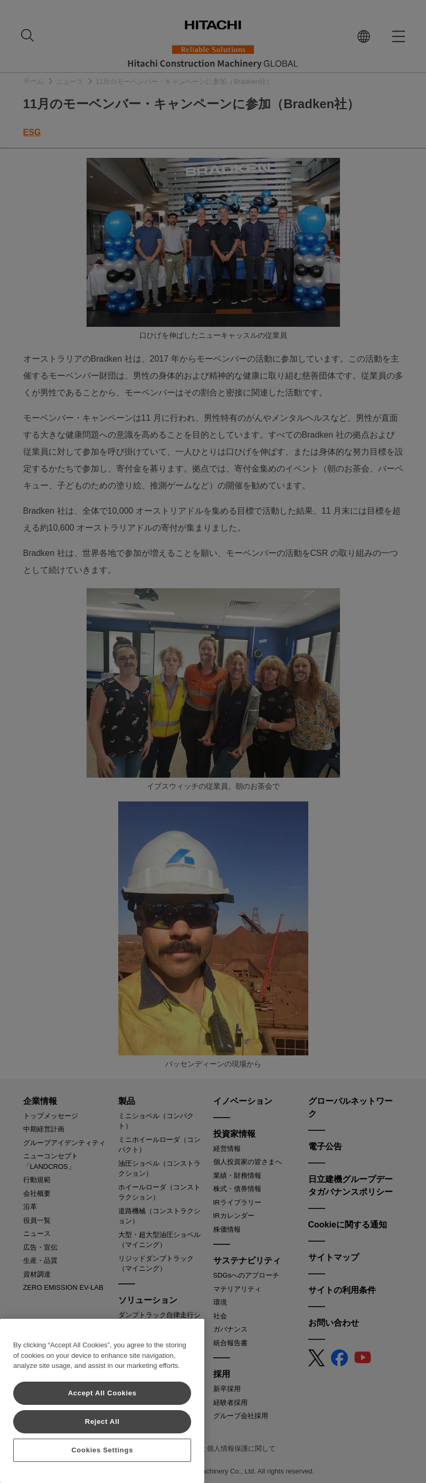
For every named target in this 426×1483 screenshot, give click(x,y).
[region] (102, 1401)
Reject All (102, 1421)
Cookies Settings (102, 1450)
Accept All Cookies (102, 1393)
